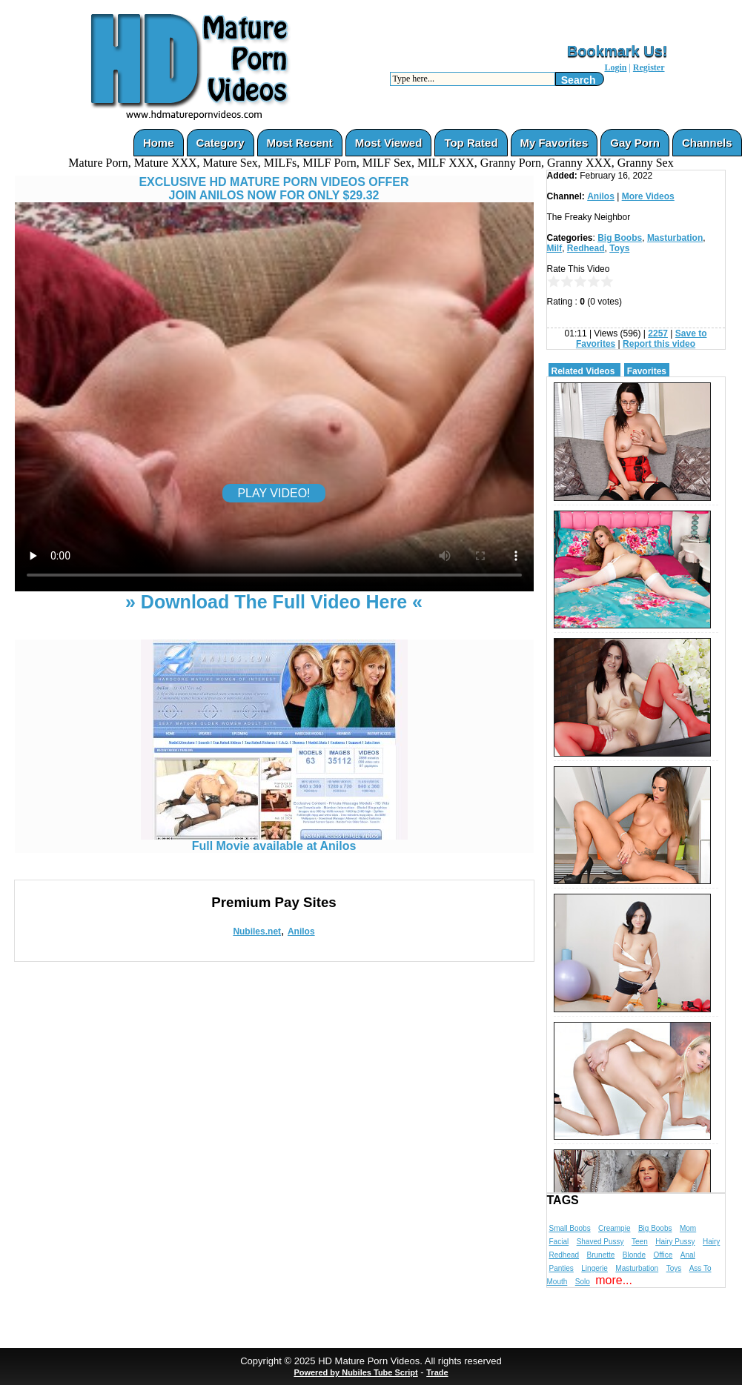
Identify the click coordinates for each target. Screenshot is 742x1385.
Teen (640, 1242)
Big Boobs (619, 238)
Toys (619, 248)
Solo (582, 1282)
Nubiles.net (257, 931)
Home (158, 142)
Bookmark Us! (617, 51)
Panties (561, 1268)
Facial (559, 1242)
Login (615, 67)
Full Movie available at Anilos (274, 840)
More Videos (648, 196)
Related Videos (583, 371)
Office (662, 1255)
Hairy (711, 1242)
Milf (555, 248)
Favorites (646, 371)
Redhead (586, 248)
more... (613, 1280)
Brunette (601, 1255)
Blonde (634, 1255)
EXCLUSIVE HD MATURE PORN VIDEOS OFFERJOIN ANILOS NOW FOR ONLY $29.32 (273, 189)
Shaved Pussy (600, 1242)
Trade (437, 1372)
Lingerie (594, 1268)
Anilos (301, 931)
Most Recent (300, 142)
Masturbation (675, 238)
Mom (688, 1228)
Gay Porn (635, 142)
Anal (687, 1255)
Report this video (659, 344)
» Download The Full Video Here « (274, 601)
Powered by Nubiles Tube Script (355, 1372)
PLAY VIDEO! (273, 493)
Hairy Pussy (675, 1242)
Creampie (614, 1228)
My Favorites (554, 142)
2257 (658, 333)
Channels (707, 142)
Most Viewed (389, 142)
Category (220, 142)
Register (649, 67)
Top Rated (470, 142)
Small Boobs (570, 1228)
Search (578, 80)
